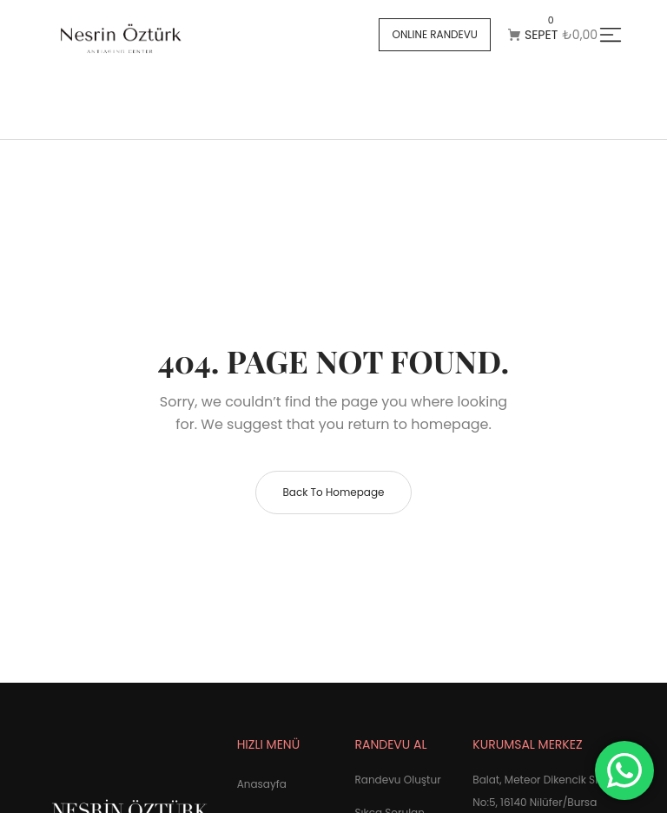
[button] (434, 34)
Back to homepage (333, 492)
